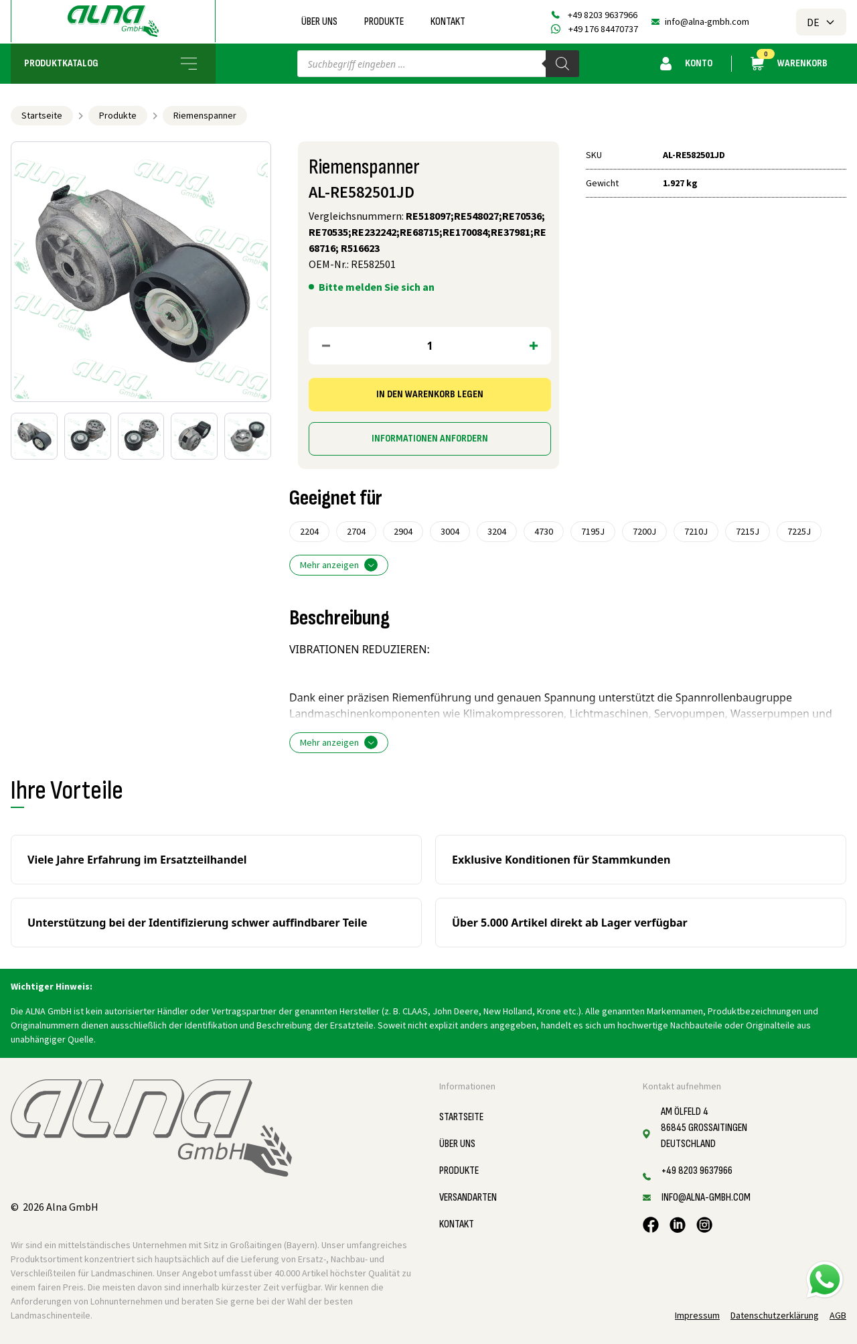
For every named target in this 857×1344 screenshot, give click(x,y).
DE (821, 22)
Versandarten (468, 1197)
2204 (309, 531)
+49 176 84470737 (603, 29)
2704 (356, 531)
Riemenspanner (204, 115)
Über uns (319, 21)
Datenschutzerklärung (774, 1315)
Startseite (41, 115)
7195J (593, 531)
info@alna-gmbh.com (707, 21)
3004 (450, 531)
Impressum (697, 1315)
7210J (696, 531)
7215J (747, 531)
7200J (644, 531)
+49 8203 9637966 (602, 15)
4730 (543, 531)
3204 (496, 531)
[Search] (562, 63)
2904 (403, 531)
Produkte (384, 21)
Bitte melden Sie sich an (377, 286)
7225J (799, 531)
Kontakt (448, 21)
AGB (838, 1315)
